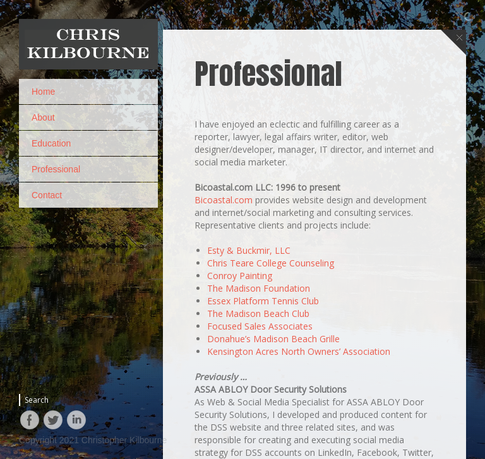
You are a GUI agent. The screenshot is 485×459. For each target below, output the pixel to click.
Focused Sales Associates (260, 401)
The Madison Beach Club (258, 388)
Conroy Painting (239, 350)
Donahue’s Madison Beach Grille (273, 413)
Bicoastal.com (224, 274)
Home (43, 91)
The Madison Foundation (258, 363)
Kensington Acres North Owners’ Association (298, 426)
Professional (56, 169)
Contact (47, 195)
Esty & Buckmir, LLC (248, 325)
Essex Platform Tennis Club (263, 375)
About (43, 117)
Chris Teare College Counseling (270, 337)
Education (51, 143)
